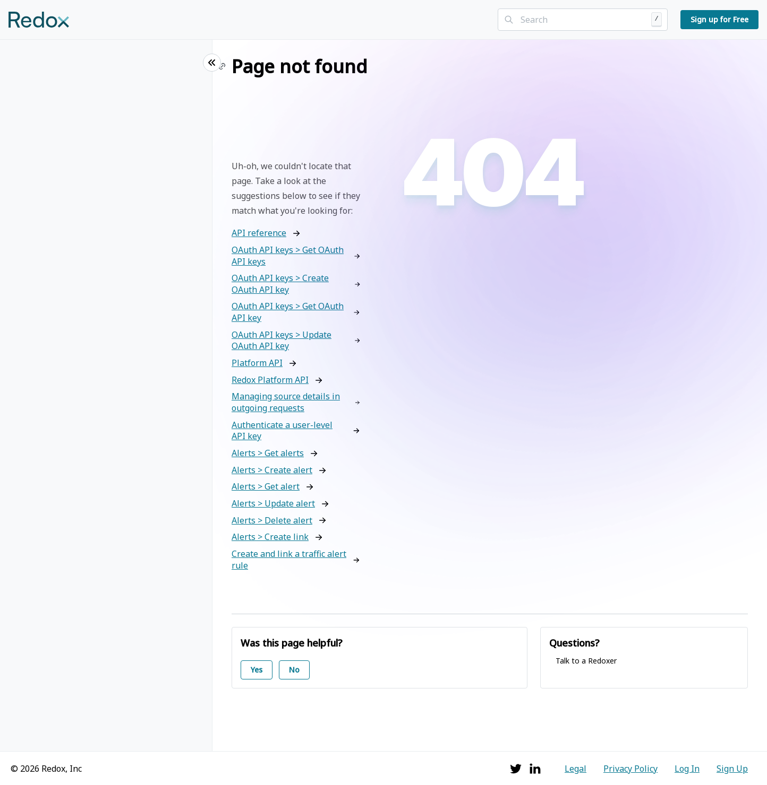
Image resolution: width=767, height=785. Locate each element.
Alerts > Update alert (273, 503)
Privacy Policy (630, 768)
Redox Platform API (270, 380)
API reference (259, 233)
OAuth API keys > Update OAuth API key (281, 340)
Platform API (257, 363)
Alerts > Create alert (272, 470)
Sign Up (732, 768)
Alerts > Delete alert (272, 520)
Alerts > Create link (270, 537)
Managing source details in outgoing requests (286, 402)
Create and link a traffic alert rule (289, 559)
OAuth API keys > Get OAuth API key (288, 312)
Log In (687, 768)
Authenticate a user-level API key (282, 431)
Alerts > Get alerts (268, 453)
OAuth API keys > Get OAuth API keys (288, 256)
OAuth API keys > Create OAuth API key (280, 284)
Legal (575, 768)
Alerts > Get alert (266, 486)
